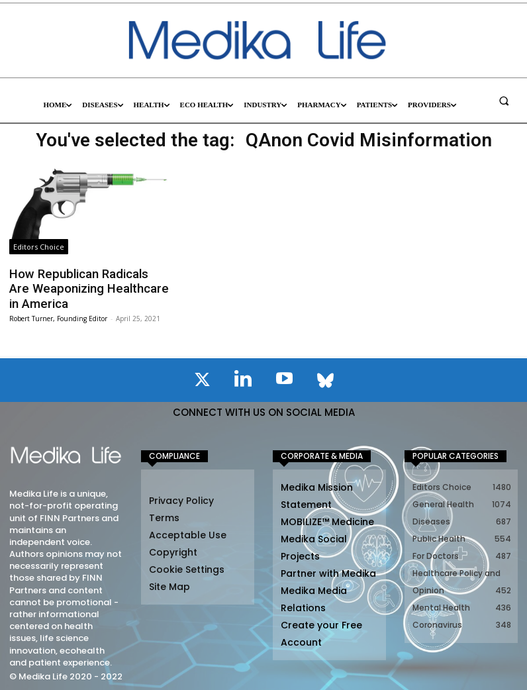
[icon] (201, 378)
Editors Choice (38, 247)
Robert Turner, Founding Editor (58, 314)
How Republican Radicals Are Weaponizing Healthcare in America (83, 287)
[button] (504, 101)
